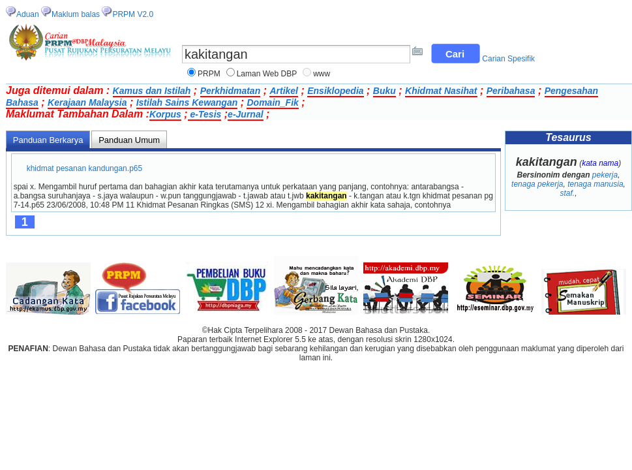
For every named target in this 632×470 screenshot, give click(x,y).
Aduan (27, 14)
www (321, 73)
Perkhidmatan (230, 91)
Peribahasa (511, 91)
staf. (567, 193)
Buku (384, 91)
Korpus (165, 114)
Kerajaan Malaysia (87, 102)
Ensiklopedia (335, 91)
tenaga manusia (595, 184)
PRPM (209, 73)
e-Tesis (205, 114)
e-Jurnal (245, 114)
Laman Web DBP (267, 73)
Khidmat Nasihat (441, 91)
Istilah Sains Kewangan (187, 102)
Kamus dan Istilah (152, 91)
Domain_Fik (272, 102)
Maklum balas (76, 14)
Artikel (283, 91)
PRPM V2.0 (132, 14)
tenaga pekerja (537, 184)
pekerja (605, 175)
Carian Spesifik (508, 58)
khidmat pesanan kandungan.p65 (84, 168)
